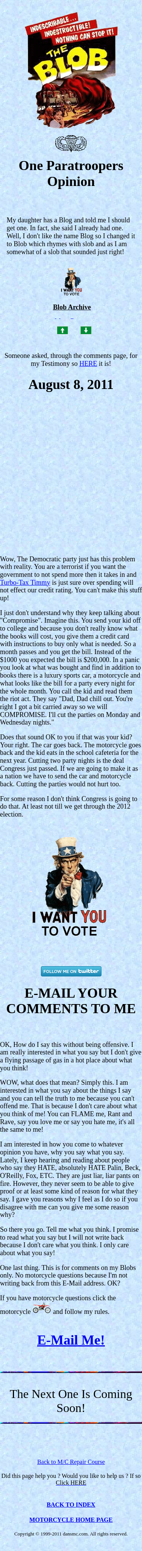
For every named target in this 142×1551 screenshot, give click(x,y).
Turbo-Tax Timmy (25, 582)
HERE (88, 363)
